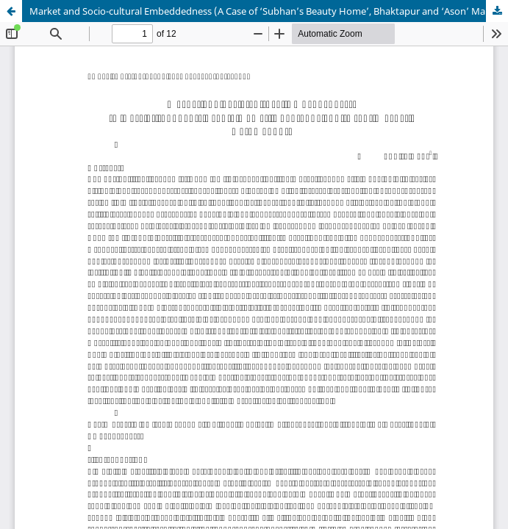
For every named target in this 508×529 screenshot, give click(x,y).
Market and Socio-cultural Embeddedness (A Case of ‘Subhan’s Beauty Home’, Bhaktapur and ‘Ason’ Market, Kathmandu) (268, 11)
